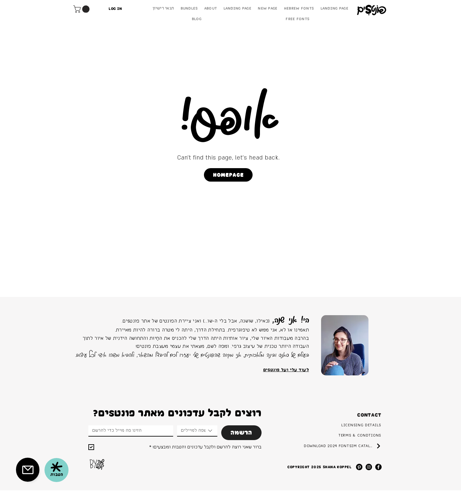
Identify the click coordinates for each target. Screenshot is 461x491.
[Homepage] (228, 175)
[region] (344, 345)
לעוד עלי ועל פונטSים (286, 370)
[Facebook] (378, 467)
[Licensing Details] (346, 425)
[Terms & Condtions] (341, 435)
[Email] (128, 430)
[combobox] (197, 431)
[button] (82, 9)
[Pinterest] (359, 467)
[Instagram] (369, 467)
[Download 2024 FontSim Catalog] (342, 445)
